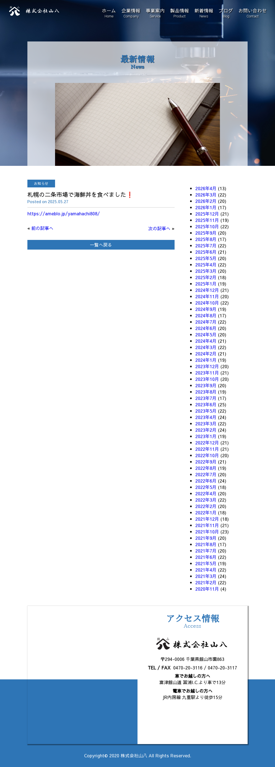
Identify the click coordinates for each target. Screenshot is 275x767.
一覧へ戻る (101, 245)
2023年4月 (206, 417)
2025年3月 (206, 271)
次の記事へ (159, 228)
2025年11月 (207, 220)
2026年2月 (206, 201)
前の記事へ (42, 228)
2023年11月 (207, 373)
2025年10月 (207, 226)
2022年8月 (206, 468)
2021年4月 (206, 570)
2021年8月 (206, 544)
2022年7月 (206, 474)
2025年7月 (206, 245)
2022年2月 (206, 506)
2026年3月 (206, 195)
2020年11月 (207, 589)
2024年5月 (206, 334)
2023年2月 (206, 430)
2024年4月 (206, 341)
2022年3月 (206, 500)
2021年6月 (206, 557)
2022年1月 (206, 512)
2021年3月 (206, 576)
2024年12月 (207, 290)
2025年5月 (206, 258)
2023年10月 (207, 379)
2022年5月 (206, 487)
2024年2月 (206, 353)
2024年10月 (207, 303)
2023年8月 (206, 392)
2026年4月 (206, 188)
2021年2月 (206, 582)
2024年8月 (206, 315)
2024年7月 (206, 322)
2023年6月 (206, 404)
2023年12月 (207, 366)
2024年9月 (206, 309)
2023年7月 (206, 398)
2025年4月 (206, 264)
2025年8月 (206, 239)
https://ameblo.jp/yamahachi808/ (63, 213)
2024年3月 (206, 347)
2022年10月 (207, 455)
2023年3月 (206, 423)
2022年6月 (206, 481)
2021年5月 (206, 563)
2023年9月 (206, 385)
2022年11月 (207, 449)
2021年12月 (207, 519)
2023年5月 (206, 411)
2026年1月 (206, 207)
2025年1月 (206, 284)
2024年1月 (206, 360)
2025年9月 (206, 233)
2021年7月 (206, 551)
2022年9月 (206, 462)
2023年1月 (206, 436)
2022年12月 (207, 442)
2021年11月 (207, 525)
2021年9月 (206, 538)
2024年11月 (207, 296)
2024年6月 (206, 328)
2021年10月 (207, 531)
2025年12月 (207, 214)
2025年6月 (206, 252)
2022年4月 (206, 493)
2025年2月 (206, 277)
